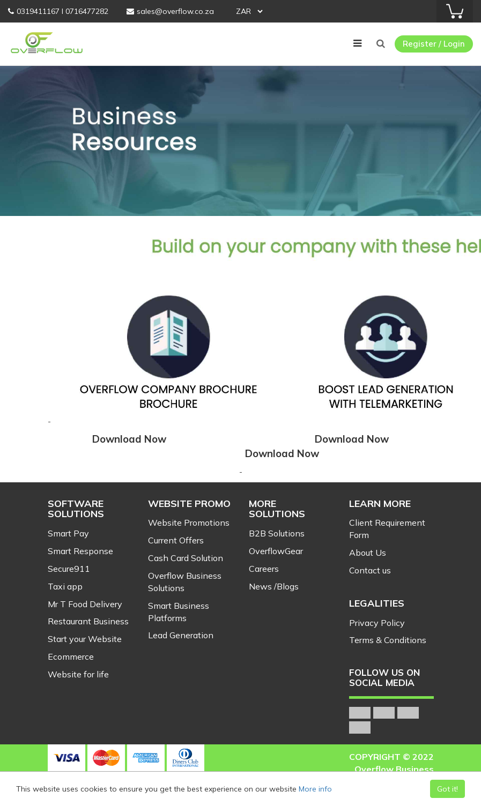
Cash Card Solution (185, 558)
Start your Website (85, 638)
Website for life (78, 674)
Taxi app (65, 586)
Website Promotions (189, 522)
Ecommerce (71, 656)
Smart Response (80, 551)
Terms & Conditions (387, 640)
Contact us (370, 570)
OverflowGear (276, 551)
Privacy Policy (377, 622)
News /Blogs (274, 586)
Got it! (447, 789)
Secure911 (69, 568)
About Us (367, 552)
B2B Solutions (277, 533)
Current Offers (176, 540)
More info (315, 789)
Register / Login (434, 44)
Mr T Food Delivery (85, 604)
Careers (264, 568)
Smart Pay (68, 533)
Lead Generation (180, 635)
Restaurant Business (88, 621)
